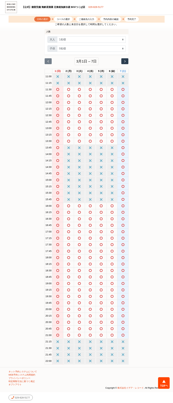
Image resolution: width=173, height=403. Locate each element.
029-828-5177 (96, 7)
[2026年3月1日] (57, 71)
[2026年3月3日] (79, 71)
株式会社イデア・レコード (130, 388)
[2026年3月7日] (123, 71)
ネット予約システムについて (23, 371)
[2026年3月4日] (90, 71)
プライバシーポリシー (19, 378)
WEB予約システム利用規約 (22, 375)
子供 (52, 48)
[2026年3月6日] (112, 71)
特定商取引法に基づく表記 (22, 381)
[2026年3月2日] (68, 71)
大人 (52, 39)
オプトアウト (15, 384)
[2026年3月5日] (101, 71)
